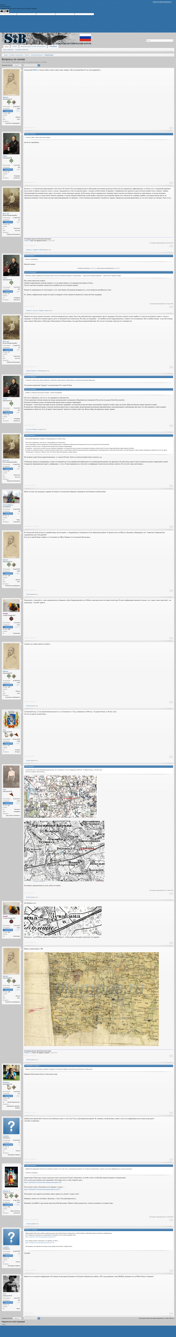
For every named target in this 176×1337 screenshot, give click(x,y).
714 (19, 1093)
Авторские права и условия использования (33, 46)
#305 (171, 367)
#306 (171, 425)
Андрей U (35, 249)
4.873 (18, 1202)
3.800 (18, 108)
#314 (171, 943)
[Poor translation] (6, 11)
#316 (171, 1112)
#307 (171, 486)
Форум (6, 46)
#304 (171, 307)
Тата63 (26, 240)
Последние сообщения (21, 49)
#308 (171, 526)
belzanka (26, 1112)
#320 (171, 1313)
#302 (171, 183)
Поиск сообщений (8, 49)
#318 (171, 1220)
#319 (171, 1270)
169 (19, 1300)
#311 (171, 702)
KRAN (35, 70)
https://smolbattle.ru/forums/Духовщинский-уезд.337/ (42, 1189)
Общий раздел (15, 62)
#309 (171, 590)
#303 (171, 246)
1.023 (18, 801)
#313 (171, 893)
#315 (171, 1056)
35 (19, 511)
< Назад (15, 65)
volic (25, 893)
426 (19, 167)
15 (36, 65)
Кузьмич (37, 62)
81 (19, 219)
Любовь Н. (29, 249)
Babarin (26, 127)
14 (33, 65)
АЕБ (25, 756)
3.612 (18, 624)
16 (38, 65)
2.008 (18, 741)
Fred (25, 1313)
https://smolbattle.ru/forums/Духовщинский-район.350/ (43, 1182)
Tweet (4, 1324)
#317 (171, 1159)
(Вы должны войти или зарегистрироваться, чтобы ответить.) (156, 1318)
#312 (171, 756)
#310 (171, 638)
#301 (171, 128)
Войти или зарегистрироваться (162, 1)
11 (25, 65)
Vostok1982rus (28, 526)
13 (30, 65)
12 (28, 65)
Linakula (26, 1159)
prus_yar (26, 245)
